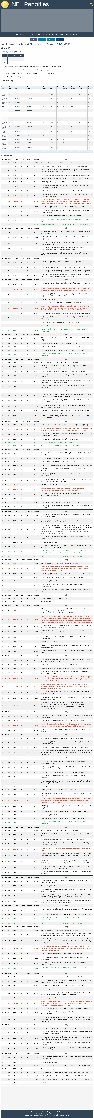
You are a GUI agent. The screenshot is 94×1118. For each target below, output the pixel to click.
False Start (4, 139)
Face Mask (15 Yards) (4, 136)
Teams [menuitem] (22, 34)
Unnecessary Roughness (4, 91)
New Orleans (17, 90)
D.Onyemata (29, 98)
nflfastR (67, 1116)
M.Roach (29, 122)
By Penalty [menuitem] (30, 34)
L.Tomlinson (29, 110)
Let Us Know (59, 1112)
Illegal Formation (4, 107)
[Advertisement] (47, 20)
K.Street (29, 102)
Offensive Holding (3, 95)
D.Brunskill (29, 126)
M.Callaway (29, 113)
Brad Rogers (19, 77)
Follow (51, 39)
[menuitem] (17, 34)
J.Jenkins (29, 142)
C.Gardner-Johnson (31, 90)
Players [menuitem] (62, 34)
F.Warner (29, 135)
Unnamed (29, 106)
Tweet (42, 39)
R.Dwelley (29, 94)
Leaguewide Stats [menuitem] (71, 34)
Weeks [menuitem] (38, 34)
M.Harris (29, 118)
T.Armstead (29, 147)
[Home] (91, 5)
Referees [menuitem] (54, 34)
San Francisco (17, 94)
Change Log (44, 1114)
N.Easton (29, 131)
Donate (60, 39)
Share (33, 39)
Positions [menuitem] (46, 34)
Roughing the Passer (4, 99)
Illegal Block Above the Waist (4, 127)
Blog (37, 1114)
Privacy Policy (54, 1114)
